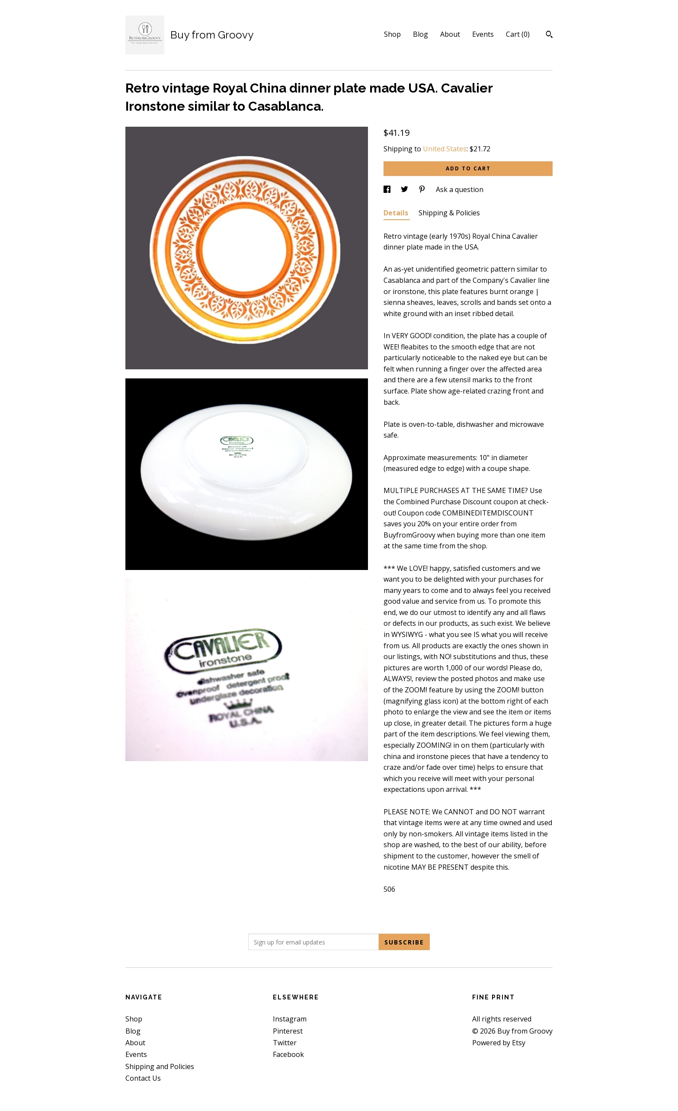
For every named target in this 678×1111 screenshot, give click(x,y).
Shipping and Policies (159, 1066)
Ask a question (459, 189)
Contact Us (143, 1078)
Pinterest (288, 1031)
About (450, 34)
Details (397, 213)
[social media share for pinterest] (423, 189)
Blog (420, 34)
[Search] (549, 35)
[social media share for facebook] (388, 189)
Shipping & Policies (449, 213)
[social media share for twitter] (405, 189)
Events (483, 34)
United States (445, 149)
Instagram (290, 1019)
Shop (392, 34)
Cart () (518, 34)
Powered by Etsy (498, 1042)
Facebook (288, 1054)
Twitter (285, 1042)
